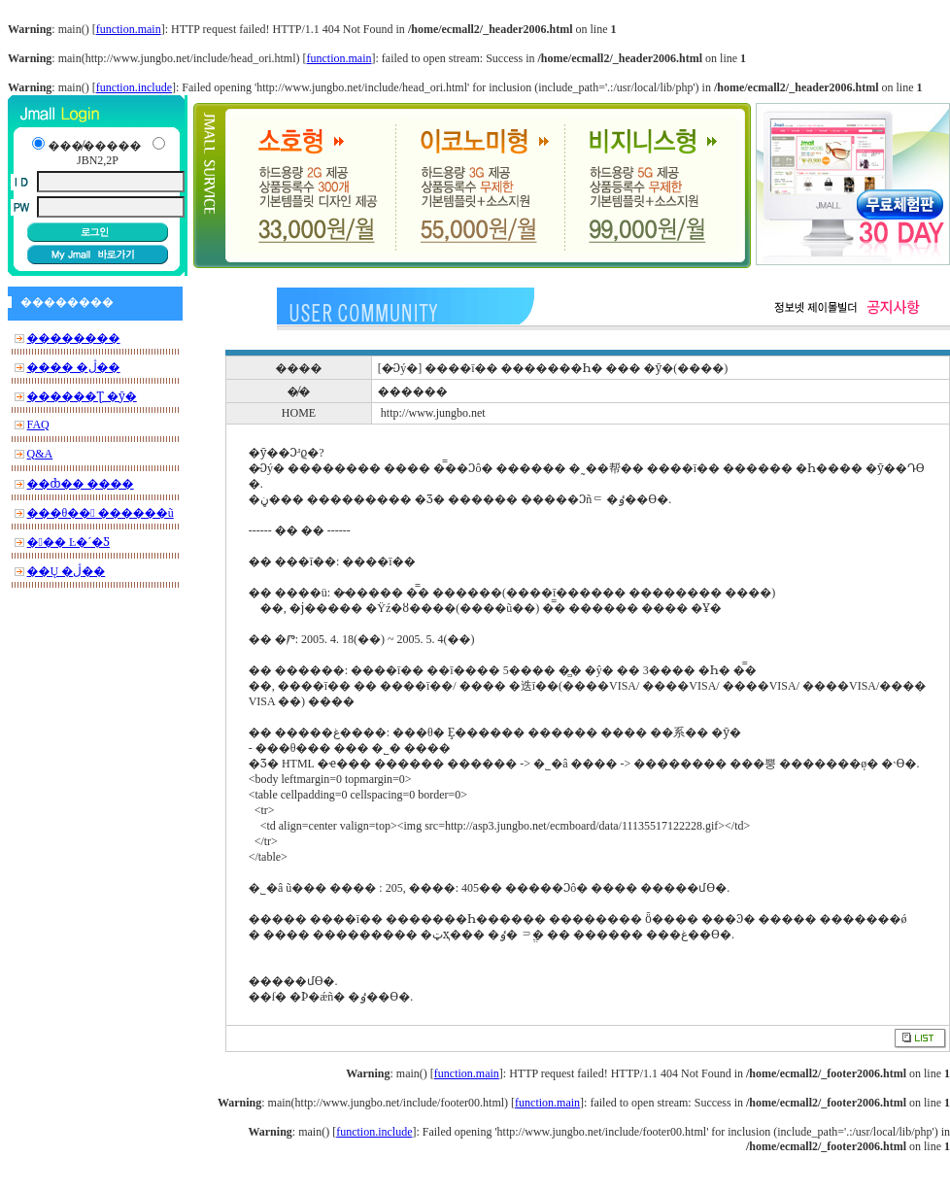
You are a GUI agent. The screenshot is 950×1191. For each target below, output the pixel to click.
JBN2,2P (98, 160)
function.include (134, 87)
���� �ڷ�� (73, 367)
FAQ (38, 424)
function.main (128, 29)
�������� (73, 338)
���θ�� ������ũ (100, 513)
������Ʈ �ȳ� (82, 396)
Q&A (40, 453)
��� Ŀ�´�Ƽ (68, 542)
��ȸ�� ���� (80, 484)
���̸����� (94, 146)
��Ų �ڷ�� (66, 571)
